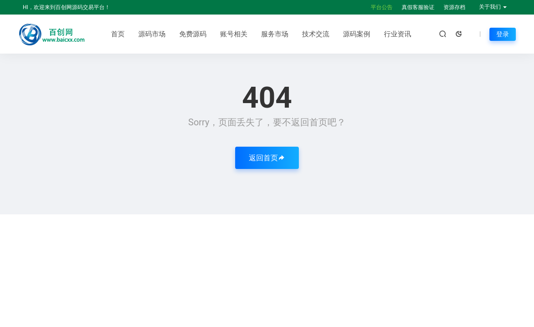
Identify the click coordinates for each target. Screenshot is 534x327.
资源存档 (454, 7)
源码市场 (152, 34)
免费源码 (193, 34)
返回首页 (267, 158)
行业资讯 (397, 34)
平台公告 (382, 7)
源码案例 (356, 34)
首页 (118, 34)
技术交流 (315, 34)
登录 (502, 34)
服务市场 (274, 34)
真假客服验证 (418, 7)
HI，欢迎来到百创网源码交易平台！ (66, 7)
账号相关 (233, 34)
